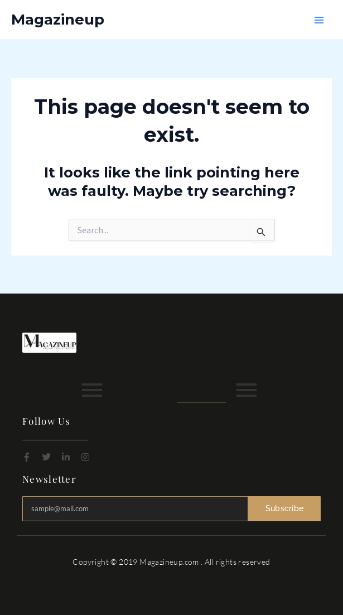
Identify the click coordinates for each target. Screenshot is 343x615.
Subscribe (284, 508)
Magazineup (57, 19)
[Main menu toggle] (319, 20)
